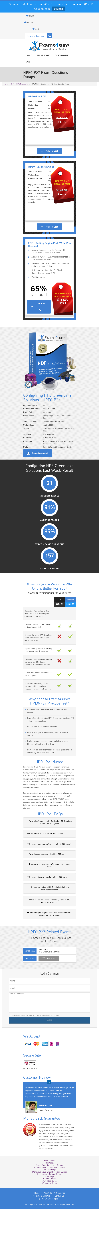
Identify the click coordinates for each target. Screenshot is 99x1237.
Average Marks (49, 562)
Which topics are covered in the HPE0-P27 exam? (42, 889)
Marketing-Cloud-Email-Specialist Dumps (49, 1203)
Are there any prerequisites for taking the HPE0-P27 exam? (46, 899)
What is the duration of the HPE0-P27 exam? (40, 869)
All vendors (41, 56)
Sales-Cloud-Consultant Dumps (49, 1196)
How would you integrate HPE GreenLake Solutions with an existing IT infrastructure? (49, 946)
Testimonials (60, 56)
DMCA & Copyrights (57, 1227)
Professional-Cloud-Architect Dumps (49, 1198)
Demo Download (36, 492)
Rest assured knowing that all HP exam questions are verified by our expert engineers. (50, 789)
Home (27, 56)
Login (26, 15)
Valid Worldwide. (35, 304)
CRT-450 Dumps (49, 1201)
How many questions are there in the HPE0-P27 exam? (44, 879)
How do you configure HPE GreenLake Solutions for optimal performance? (49, 920)
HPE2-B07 (39, 984)
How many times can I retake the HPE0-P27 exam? (43, 909)
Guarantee (51, 1224)
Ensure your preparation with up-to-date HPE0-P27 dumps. (48, 773)
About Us (38, 1224)
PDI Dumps (49, 1207)
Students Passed (49, 538)
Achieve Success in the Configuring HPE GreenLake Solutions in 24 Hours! (50, 276)
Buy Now (46, 993)
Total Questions (49, 611)
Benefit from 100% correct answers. (38, 767)
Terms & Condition (67, 1224)
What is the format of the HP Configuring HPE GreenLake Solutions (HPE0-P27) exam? (49, 857)
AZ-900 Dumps (49, 1210)
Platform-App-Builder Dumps (49, 1205)
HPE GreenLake (22, 73)
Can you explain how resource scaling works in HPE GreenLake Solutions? (49, 933)
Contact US (39, 1227)
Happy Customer (42, 1145)
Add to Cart (52, 151)
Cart (75, 56)
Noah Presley (42, 1140)
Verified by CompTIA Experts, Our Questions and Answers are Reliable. (49, 291)
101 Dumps (49, 1194)
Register (25, 22)
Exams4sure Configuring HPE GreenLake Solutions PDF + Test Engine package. (49, 760)
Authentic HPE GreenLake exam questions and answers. (47, 753)
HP (12, 73)
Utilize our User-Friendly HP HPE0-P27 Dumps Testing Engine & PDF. (51, 298)
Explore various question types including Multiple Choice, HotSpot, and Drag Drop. (51, 780)
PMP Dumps (49, 1192)
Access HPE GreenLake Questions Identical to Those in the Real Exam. (50, 284)
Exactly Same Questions (49, 587)
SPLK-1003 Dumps (49, 1212)
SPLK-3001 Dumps (49, 1214)
